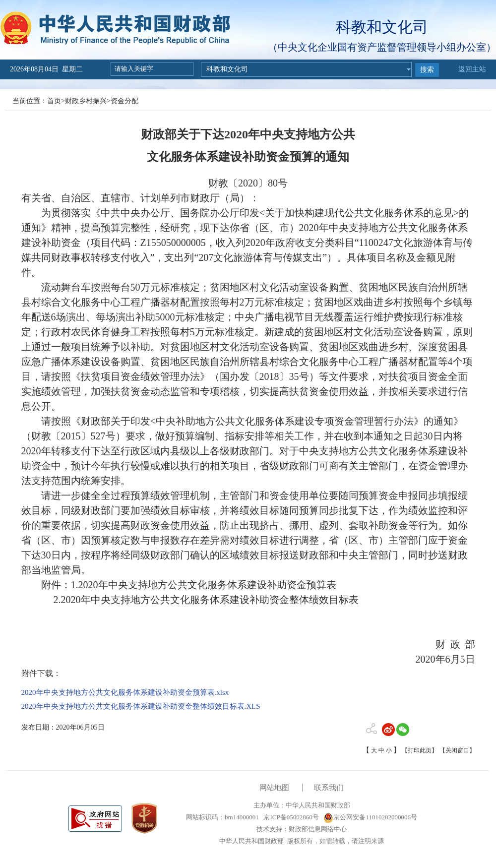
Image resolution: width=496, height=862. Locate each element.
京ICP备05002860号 (290, 817)
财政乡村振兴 (86, 101)
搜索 (427, 69)
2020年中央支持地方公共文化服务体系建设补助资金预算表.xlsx (125, 692)
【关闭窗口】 (457, 750)
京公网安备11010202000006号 (370, 817)
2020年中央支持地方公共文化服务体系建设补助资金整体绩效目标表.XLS (140, 706)
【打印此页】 (419, 750)
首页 (54, 101)
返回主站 (472, 69)
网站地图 (274, 788)
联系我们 (329, 788)
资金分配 (124, 101)
